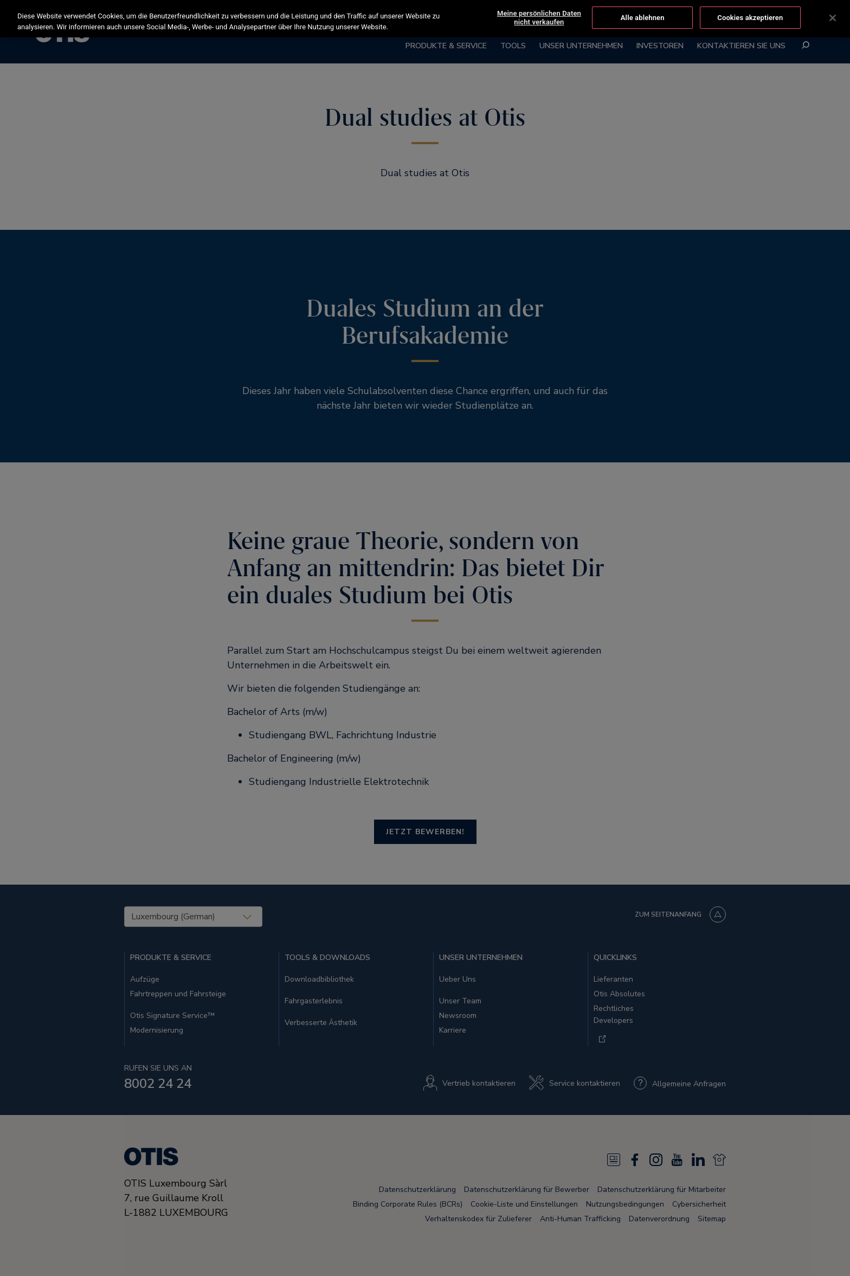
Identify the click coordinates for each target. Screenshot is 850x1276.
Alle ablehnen (643, 17)
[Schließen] (833, 17)
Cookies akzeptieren (750, 17)
